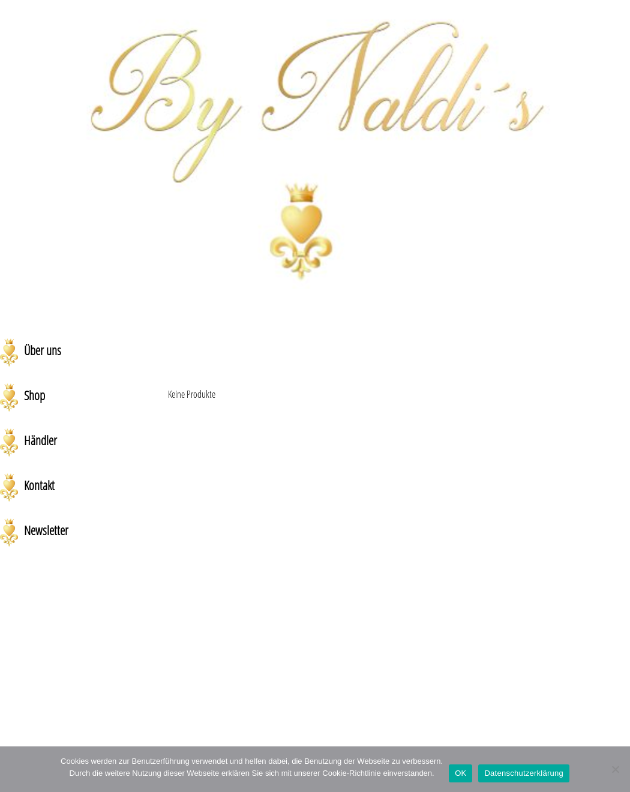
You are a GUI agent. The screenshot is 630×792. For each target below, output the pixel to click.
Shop (34, 395)
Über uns (42, 350)
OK (460, 773)
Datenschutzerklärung (523, 773)
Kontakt (39, 485)
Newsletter (46, 530)
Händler (40, 440)
